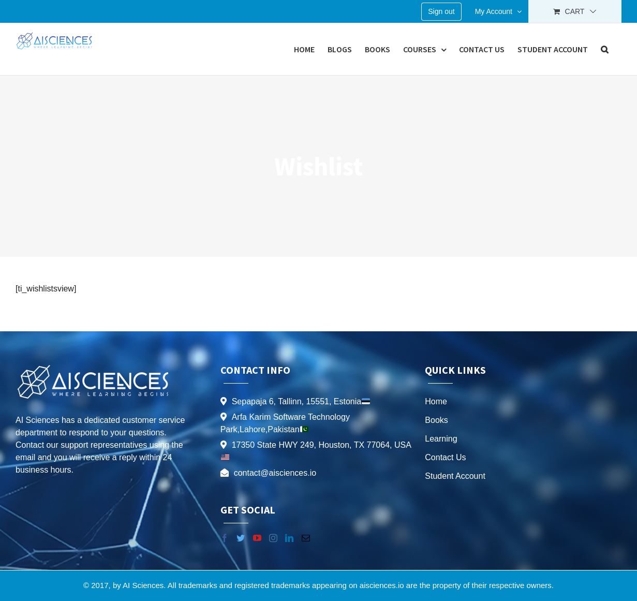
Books (436, 420)
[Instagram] (273, 538)
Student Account (455, 476)
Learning (441, 438)
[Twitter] (240, 538)
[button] (605, 49)
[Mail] (306, 538)
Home (436, 401)
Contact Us (445, 457)
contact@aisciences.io (275, 472)
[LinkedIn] (289, 538)
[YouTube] (257, 538)
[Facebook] (224, 538)
